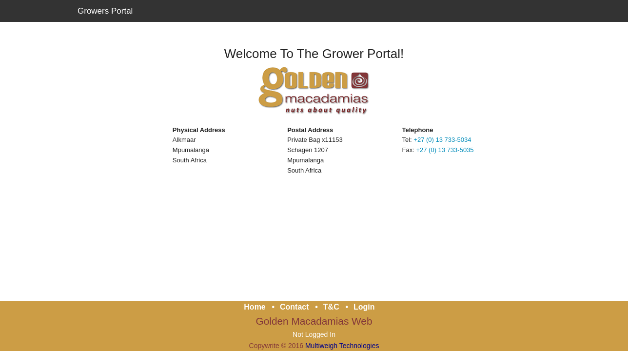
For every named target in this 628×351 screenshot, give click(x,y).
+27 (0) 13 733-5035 (444, 150)
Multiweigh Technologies (342, 345)
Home (254, 306)
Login (364, 306)
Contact (294, 306)
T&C (331, 306)
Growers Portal (105, 11)
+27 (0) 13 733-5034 (442, 139)
